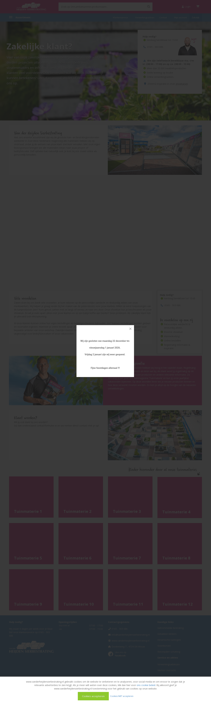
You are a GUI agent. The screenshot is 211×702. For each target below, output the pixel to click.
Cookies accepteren (93, 696)
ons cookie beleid (146, 685)
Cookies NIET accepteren (121, 696)
